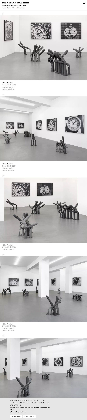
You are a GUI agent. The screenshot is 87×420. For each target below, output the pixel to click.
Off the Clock (14, 5)
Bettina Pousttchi (7, 83)
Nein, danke (29, 418)
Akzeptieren (16, 418)
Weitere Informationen (18, 413)
